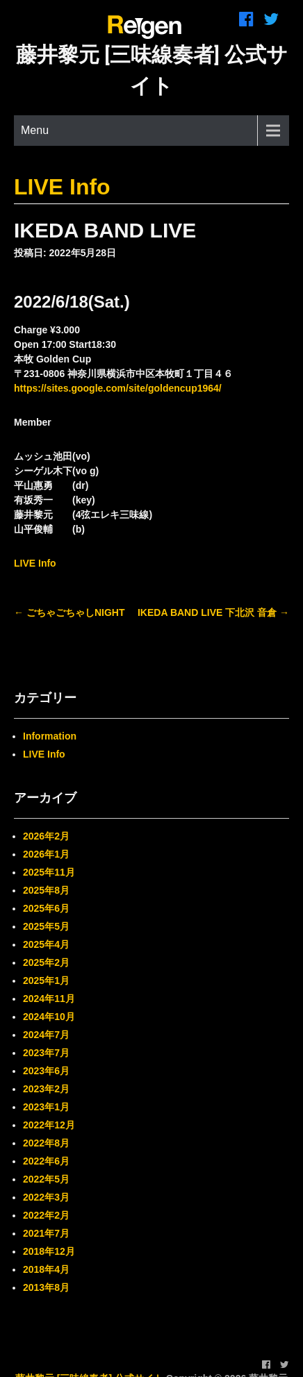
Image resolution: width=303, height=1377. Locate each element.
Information (49, 736)
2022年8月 (46, 1143)
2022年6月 (46, 1161)
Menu (35, 130)
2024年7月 (46, 1034)
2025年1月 (46, 980)
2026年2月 (46, 836)
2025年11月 (49, 872)
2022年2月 (46, 1215)
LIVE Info (62, 186)
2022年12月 (49, 1124)
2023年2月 (46, 1088)
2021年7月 (46, 1233)
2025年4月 (46, 944)
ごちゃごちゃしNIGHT (69, 612)
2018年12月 (49, 1251)
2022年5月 (46, 1179)
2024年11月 (49, 998)
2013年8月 (46, 1287)
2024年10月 (49, 1016)
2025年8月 (46, 890)
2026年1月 (46, 854)
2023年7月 (46, 1052)
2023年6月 (46, 1070)
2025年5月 (46, 926)
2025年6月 (46, 908)
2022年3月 (46, 1197)
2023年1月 (46, 1106)
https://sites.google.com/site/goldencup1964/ (118, 388)
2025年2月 (46, 962)
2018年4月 (46, 1269)
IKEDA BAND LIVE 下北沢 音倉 (213, 612)
